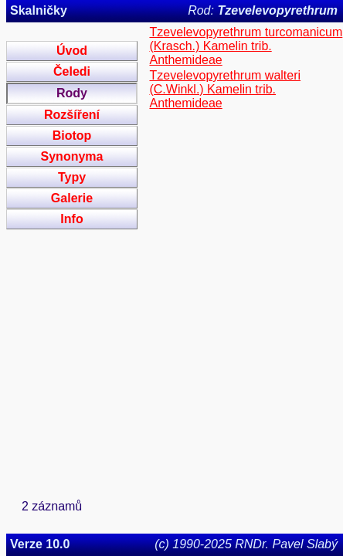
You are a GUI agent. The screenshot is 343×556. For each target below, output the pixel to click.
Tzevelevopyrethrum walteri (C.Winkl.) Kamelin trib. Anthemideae (225, 89)
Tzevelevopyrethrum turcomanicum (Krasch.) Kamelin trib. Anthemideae (245, 45)
